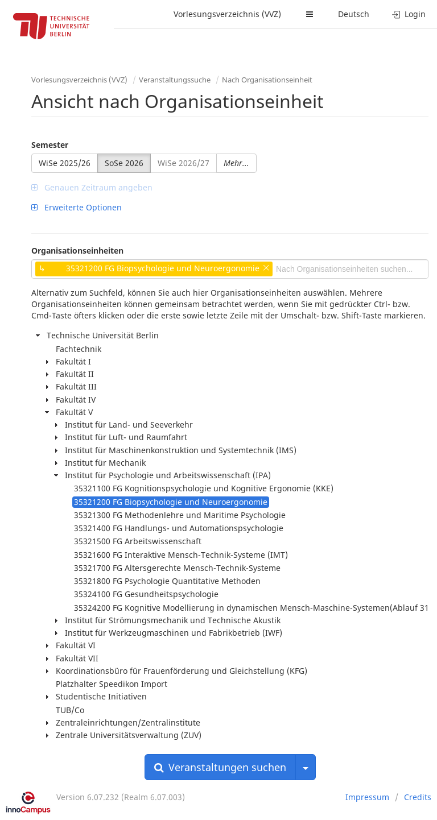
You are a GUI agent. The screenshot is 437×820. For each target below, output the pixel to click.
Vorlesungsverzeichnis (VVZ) (227, 14)
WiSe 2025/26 (64, 163)
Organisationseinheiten (77, 250)
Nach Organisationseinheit (267, 79)
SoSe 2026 (124, 163)
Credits (417, 797)
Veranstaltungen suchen (220, 767)
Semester (49, 144)
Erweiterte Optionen (76, 207)
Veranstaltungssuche (175, 79)
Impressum (367, 797)
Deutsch (353, 14)
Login (409, 14)
